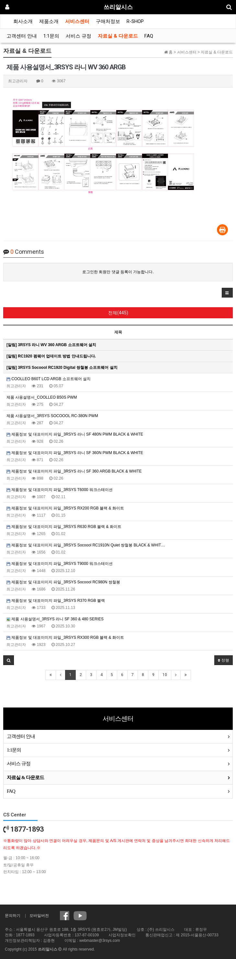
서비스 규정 (78, 36)
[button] (227, 293)
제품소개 (49, 21)
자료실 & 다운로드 (118, 36)
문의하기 (12, 915)
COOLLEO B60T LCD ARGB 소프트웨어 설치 (48, 379)
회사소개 (23, 21)
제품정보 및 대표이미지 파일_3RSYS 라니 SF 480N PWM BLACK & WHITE (74, 434)
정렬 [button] (223, 660)
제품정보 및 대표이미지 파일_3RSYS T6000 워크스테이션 (59, 489)
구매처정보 (108, 21)
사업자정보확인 (122, 935)
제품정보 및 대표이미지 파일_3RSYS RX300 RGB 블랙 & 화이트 (65, 637)
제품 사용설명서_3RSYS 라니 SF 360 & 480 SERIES (55, 619)
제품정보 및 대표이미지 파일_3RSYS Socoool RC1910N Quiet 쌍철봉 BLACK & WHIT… (85, 545)
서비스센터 (77, 21)
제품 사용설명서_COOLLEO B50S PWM (41, 397)
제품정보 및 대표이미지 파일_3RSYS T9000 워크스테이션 (59, 563)
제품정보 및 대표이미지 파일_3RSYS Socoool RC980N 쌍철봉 (63, 582)
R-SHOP (135, 21)
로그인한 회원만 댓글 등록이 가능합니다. (118, 272)
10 (165, 674)
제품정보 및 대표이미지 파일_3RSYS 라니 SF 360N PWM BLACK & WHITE (74, 452)
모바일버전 (39, 915)
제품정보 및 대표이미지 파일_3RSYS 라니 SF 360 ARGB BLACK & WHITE (73, 471)
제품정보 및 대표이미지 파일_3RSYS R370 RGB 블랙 (55, 600)
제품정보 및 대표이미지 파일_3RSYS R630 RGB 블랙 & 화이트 (63, 526)
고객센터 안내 (21, 36)
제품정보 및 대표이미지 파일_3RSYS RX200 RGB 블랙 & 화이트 (65, 508)
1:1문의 (51, 36)
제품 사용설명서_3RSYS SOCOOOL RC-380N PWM (52, 416)
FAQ (148, 36)
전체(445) (118, 312)
